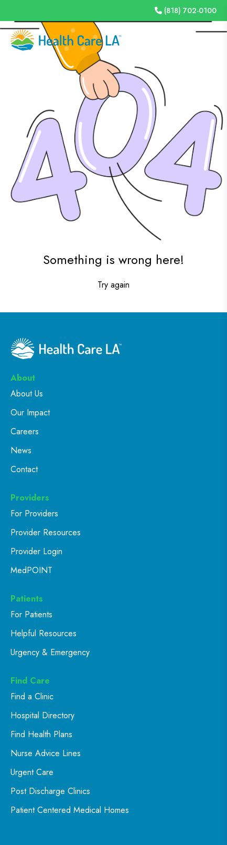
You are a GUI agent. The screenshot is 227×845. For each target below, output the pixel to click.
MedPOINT (31, 570)
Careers (24, 431)
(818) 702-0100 (186, 10)
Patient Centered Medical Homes (69, 810)
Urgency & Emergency (50, 652)
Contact (24, 469)
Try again (113, 285)
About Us (26, 394)
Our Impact (30, 412)
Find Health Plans (41, 734)
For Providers (34, 513)
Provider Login (36, 551)
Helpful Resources (43, 633)
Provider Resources (45, 532)
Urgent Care (31, 772)
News (20, 450)
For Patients (31, 614)
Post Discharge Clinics (50, 791)
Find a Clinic (31, 696)
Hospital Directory (42, 715)
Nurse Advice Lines (45, 753)
